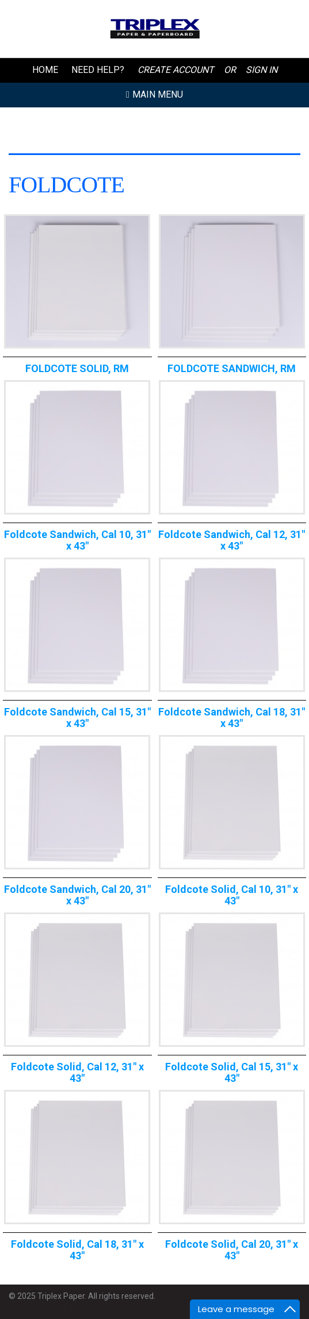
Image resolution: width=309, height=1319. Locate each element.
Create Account (176, 69)
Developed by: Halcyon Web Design (71, 1307)
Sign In (261, 69)
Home (45, 69)
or (230, 69)
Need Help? (97, 69)
